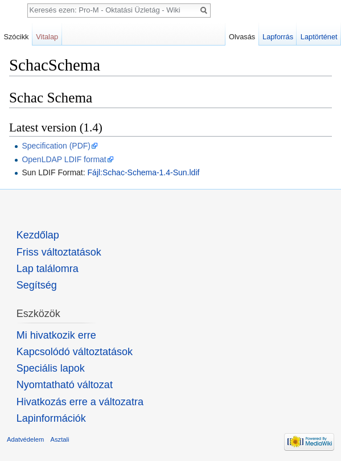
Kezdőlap (38, 235)
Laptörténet (319, 36)
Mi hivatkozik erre (56, 335)
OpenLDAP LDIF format (64, 159)
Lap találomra (48, 268)
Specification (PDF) (56, 145)
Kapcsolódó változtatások (75, 351)
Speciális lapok (51, 368)
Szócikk (15, 36)
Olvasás (242, 36)
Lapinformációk (51, 418)
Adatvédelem (25, 439)
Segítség (37, 285)
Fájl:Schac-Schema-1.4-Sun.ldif (144, 172)
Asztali (60, 439)
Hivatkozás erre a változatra (80, 402)
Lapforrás (277, 36)
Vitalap (47, 36)
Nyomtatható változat (65, 384)
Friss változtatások (59, 252)
